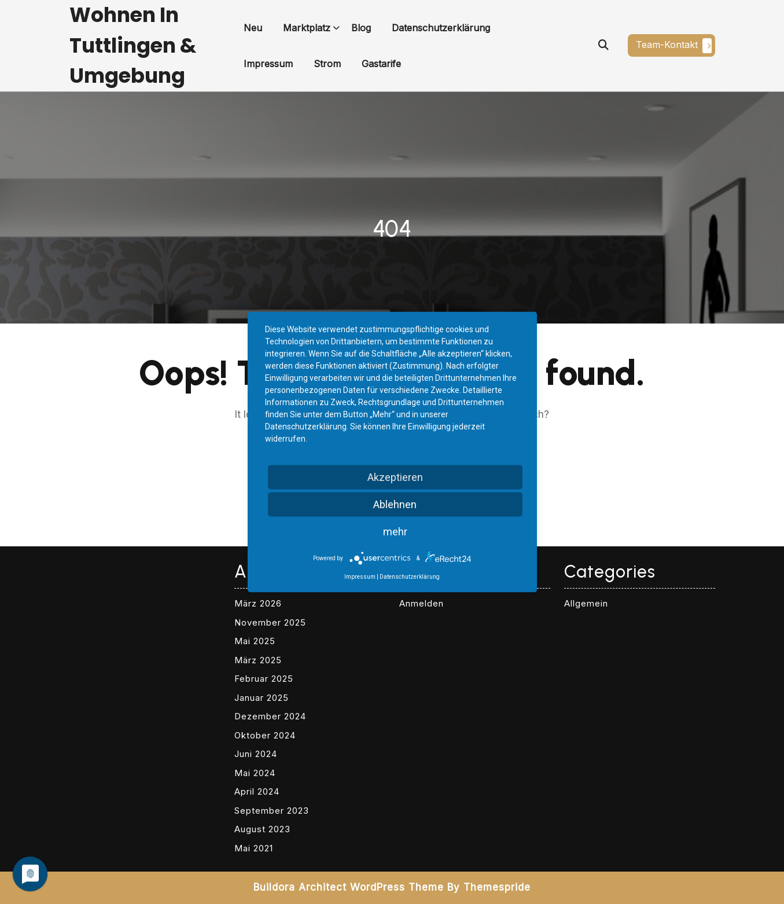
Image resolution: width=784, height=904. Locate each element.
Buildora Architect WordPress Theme (348, 887)
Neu (253, 28)
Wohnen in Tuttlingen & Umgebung (132, 45)
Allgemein (586, 603)
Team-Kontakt (674, 45)
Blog (361, 28)
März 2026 (258, 603)
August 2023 (262, 829)
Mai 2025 (254, 640)
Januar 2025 (261, 697)
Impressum (268, 63)
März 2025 (258, 660)
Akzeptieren (395, 477)
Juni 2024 (255, 753)
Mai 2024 (254, 772)
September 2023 (271, 810)
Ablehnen (395, 504)
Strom (327, 63)
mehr (395, 532)
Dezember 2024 (270, 716)
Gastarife (381, 63)
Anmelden (421, 603)
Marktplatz (306, 28)
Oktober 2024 (265, 735)
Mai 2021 (253, 848)
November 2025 (270, 622)
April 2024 (256, 791)
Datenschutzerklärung (441, 28)
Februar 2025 (263, 678)
